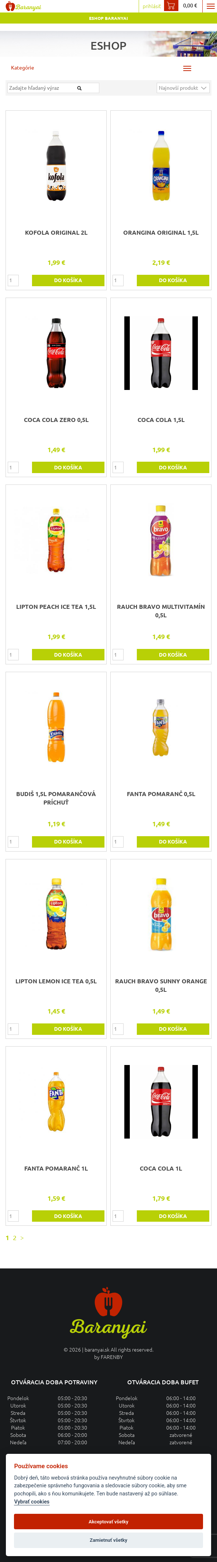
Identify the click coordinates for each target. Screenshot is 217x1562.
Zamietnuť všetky (108, 1540)
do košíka (68, 280)
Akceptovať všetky (108, 1521)
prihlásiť (152, 6)
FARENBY (112, 1357)
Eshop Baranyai (108, 18)
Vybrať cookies (31, 1502)
